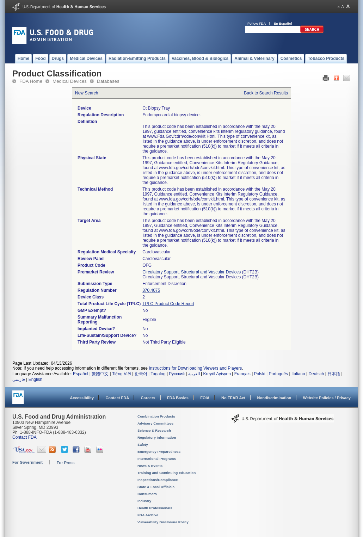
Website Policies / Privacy (327, 398)
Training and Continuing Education (166, 473)
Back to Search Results (266, 93)
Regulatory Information (156, 437)
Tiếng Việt (121, 373)
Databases (108, 81)
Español (80, 373)
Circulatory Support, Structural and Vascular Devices (191, 272)
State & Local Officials (155, 487)
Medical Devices (70, 81)
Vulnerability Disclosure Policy (163, 522)
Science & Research (154, 430)
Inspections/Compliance (157, 480)
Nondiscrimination (274, 398)
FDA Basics (178, 398)
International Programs (156, 459)
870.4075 (151, 290)
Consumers (147, 494)
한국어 (141, 373)
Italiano (298, 373)
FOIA (204, 398)
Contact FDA (117, 398)
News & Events (149, 466)
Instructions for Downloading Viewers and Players (195, 368)
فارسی (18, 379)
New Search (86, 93)
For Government (27, 462)
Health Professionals (154, 508)
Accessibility (82, 398)
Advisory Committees (155, 423)
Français (242, 373)
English (35, 379)
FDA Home (30, 81)
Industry (144, 501)
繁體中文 (100, 373)
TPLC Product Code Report (168, 303)
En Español (283, 23)
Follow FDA (256, 23)
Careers (148, 398)
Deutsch (316, 373)
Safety (142, 444)
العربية (194, 373)
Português (278, 373)
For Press (66, 463)
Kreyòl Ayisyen (217, 373)
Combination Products (156, 416)
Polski (259, 373)
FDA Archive (147, 515)
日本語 (333, 373)
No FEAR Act (233, 398)
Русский (177, 373)
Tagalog (158, 373)
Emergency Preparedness (158, 451)
